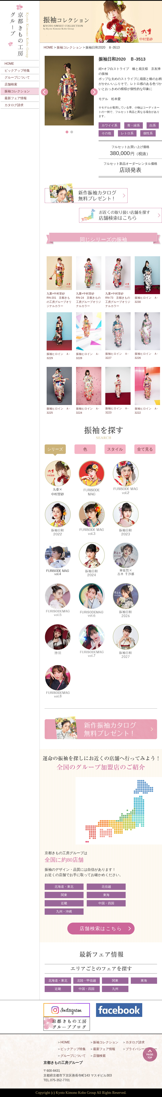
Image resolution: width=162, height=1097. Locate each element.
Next (94, 92)
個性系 (148, 133)
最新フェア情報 (16, 98)
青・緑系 (133, 125)
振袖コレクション (17, 91)
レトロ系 (127, 133)
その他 (106, 133)
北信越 (106, 886)
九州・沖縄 (64, 911)
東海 (106, 895)
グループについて (17, 77)
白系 (153, 125)
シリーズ (55, 449)
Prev (44, 92)
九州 (115, 988)
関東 (64, 895)
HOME (9, 63)
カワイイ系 (109, 125)
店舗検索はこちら (101, 928)
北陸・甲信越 (86, 980)
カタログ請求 (14, 105)
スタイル (115, 449)
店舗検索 (11, 84)
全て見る (145, 449)
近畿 (64, 903)
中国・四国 (106, 903)
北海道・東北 (64, 886)
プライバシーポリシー (141, 1049)
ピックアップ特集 (17, 70)
